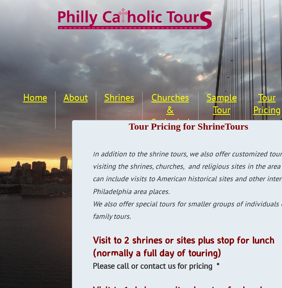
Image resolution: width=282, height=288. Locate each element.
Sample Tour (222, 103)
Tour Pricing (267, 103)
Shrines (119, 97)
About (76, 97)
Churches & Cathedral (170, 109)
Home (35, 97)
